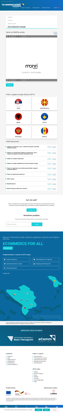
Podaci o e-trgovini (25, 7)
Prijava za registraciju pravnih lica (16, 174)
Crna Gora (36, 378)
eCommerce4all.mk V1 (12, 364)
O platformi (16, 7)
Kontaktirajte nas (11, 362)
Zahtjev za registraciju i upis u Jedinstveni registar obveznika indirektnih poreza (23, 147)
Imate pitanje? (36, 7)
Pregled (10, 17)
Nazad (55, 33)
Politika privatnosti (11, 359)
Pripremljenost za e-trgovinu (42, 259)
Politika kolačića (10, 361)
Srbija (35, 381)
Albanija (36, 371)
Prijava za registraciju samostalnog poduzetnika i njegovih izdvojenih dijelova (22, 169)
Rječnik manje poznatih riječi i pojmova (17, 188)
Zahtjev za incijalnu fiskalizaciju (15, 158)
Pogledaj (49, 146)
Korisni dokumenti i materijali (17, 27)
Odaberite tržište (46, 7)
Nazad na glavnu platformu (7, 1)
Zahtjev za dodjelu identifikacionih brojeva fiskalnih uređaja (22, 163)
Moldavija (36, 376)
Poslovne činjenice (10, 259)
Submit (37, 224)
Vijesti (8, 358)
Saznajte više (31, 210)
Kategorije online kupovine (42, 264)
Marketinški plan (11, 183)
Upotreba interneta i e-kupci (13, 264)
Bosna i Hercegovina (38, 373)
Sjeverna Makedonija (38, 380)
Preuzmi (55, 32)
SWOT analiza (10, 179)
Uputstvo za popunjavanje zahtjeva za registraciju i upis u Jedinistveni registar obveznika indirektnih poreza (22, 153)
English (56, 7)
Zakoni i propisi (12, 23)
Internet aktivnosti (10, 268)
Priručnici (10, 20)
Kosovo (35, 375)
